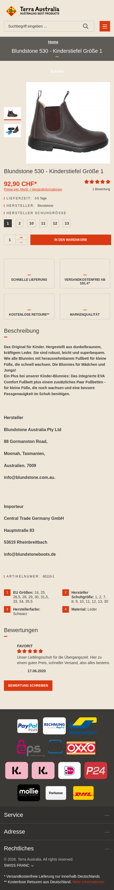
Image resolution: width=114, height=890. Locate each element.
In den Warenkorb (70, 240)
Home (53, 42)
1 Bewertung (101, 189)
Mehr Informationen (88, 882)
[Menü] (105, 26)
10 (31, 223)
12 (55, 223)
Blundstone (45, 206)
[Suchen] (85, 26)
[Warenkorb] (104, 11)
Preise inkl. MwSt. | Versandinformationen (33, 189)
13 (67, 223)
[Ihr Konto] (91, 11)
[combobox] (41, 26)
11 (43, 223)
